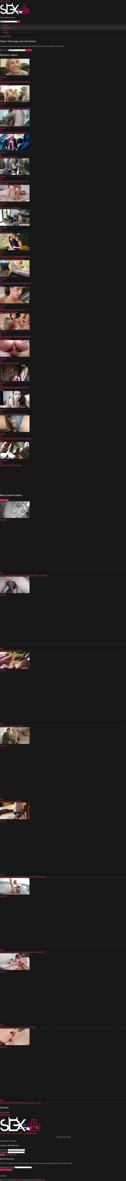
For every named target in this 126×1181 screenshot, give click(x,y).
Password (3, 1152)
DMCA (20, 1133)
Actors (6, 32)
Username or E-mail (7, 1167)
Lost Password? (10, 1154)
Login (2, 1154)
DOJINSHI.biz (5, 1115)
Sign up (19, 1180)
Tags (5, 30)
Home (6, 25)
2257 (15, 1133)
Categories (8, 28)
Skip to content (5, 1)
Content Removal (30, 1133)
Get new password (6, 1169)
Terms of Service (6, 1133)
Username (3, 1150)
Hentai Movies (5, 1112)
